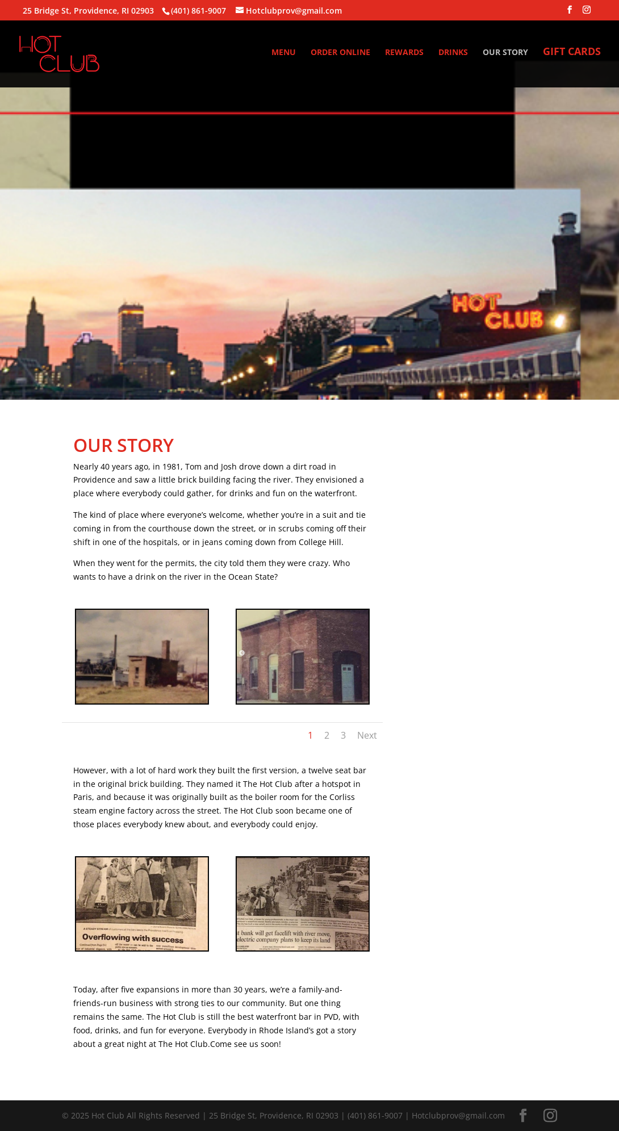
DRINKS (453, 52)
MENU (283, 52)
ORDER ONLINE (340, 52)
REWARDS (404, 52)
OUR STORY (505, 52)
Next (367, 735)
